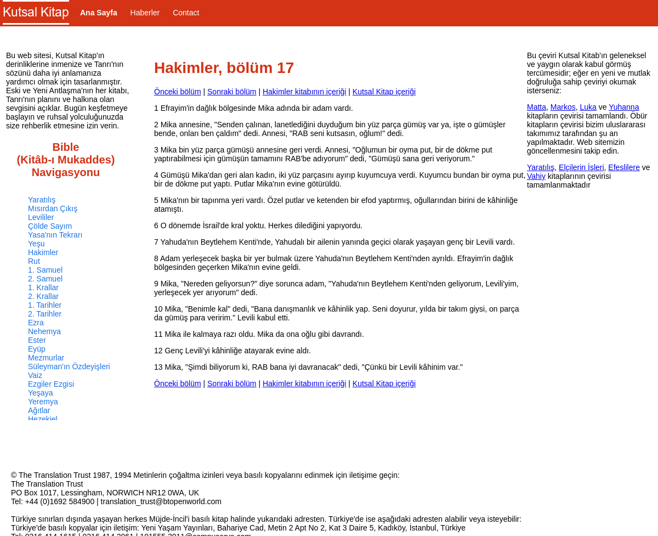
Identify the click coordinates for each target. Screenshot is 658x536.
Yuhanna (624, 107)
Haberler (145, 12)
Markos (563, 107)
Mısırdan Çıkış (52, 208)
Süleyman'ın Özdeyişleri (69, 366)
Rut (34, 261)
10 (158, 308)
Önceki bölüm (177, 91)
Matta (536, 107)
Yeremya (43, 401)
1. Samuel (45, 270)
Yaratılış (41, 199)
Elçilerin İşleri (581, 167)
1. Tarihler (44, 305)
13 (158, 367)
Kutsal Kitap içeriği (384, 91)
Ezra (36, 322)
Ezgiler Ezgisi (51, 384)
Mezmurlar (46, 357)
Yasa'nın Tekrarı (55, 234)
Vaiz (35, 375)
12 (158, 350)
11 (158, 334)
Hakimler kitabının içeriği (305, 91)
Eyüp (37, 349)
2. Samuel (45, 278)
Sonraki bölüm (232, 91)
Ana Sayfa (98, 12)
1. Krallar (43, 287)
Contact (186, 12)
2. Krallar (43, 296)
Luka (588, 107)
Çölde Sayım (50, 226)
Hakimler (43, 252)
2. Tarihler (44, 313)
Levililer (41, 217)
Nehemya (44, 331)
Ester (37, 340)
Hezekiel (43, 419)
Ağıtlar (39, 410)
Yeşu (36, 243)
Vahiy (536, 176)
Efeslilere (624, 167)
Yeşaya (40, 392)
